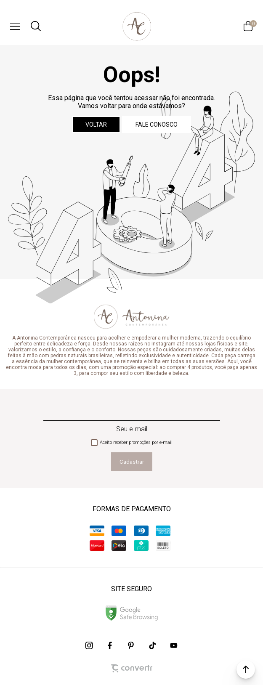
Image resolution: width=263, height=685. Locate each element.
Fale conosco (156, 124)
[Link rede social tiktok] (152, 645)
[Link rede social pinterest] (131, 645)
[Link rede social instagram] (89, 645)
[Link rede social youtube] (173, 645)
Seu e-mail (131, 429)
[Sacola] (248, 26)
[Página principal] (136, 26)
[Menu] (15, 26)
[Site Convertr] (131, 668)
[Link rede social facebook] (110, 645)
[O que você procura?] (36, 26)
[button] (245, 669)
